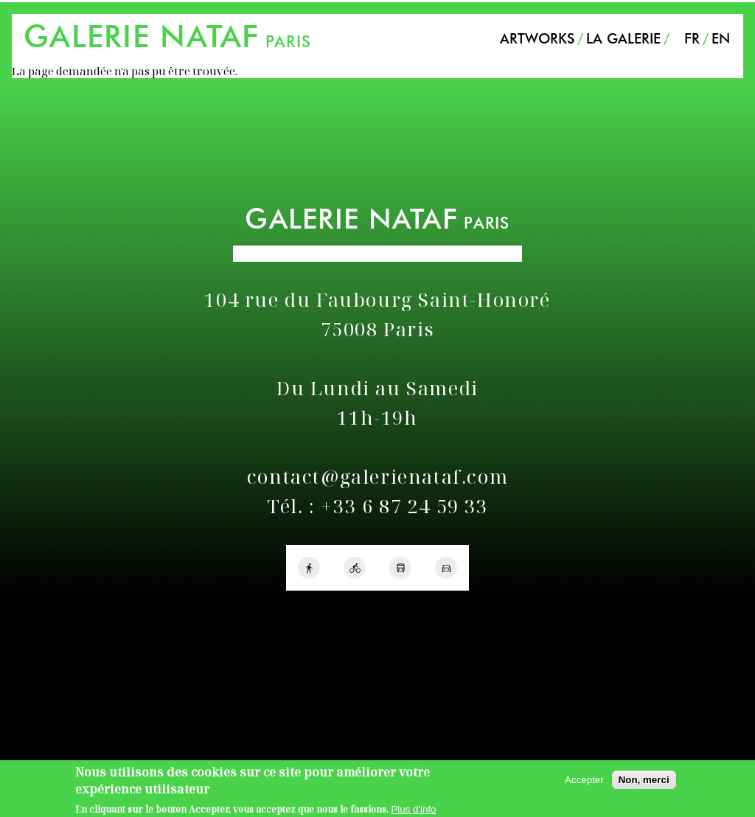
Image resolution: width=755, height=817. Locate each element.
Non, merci (644, 783)
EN (720, 38)
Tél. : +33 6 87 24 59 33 (377, 506)
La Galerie (623, 38)
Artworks (537, 38)
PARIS (167, 41)
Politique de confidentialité (72, 609)
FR (692, 38)
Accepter (584, 783)
